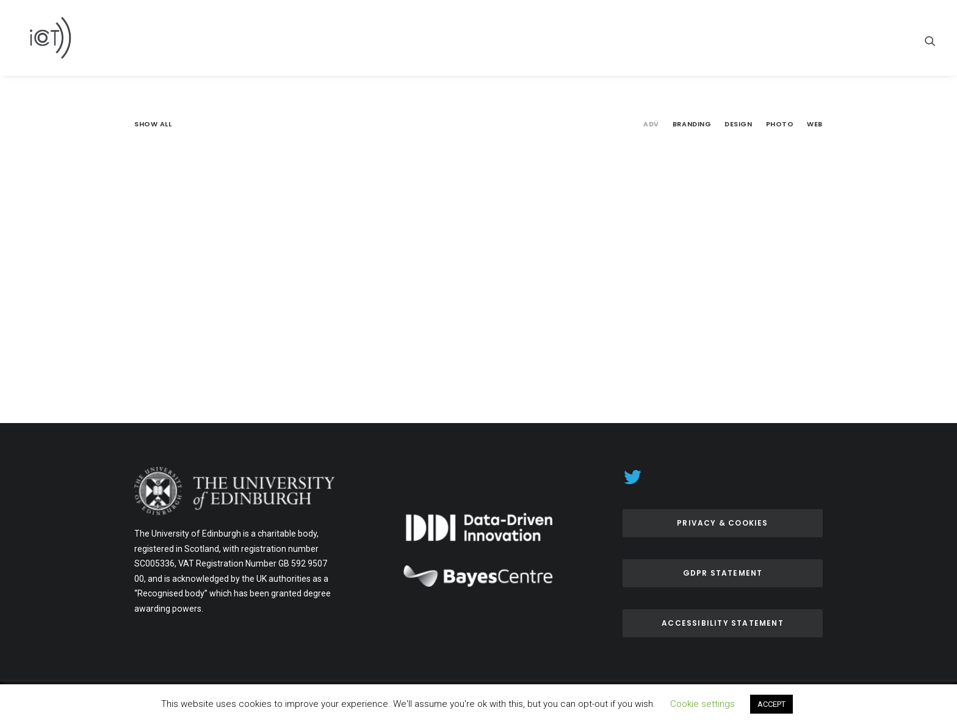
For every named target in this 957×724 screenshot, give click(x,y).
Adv (651, 124)
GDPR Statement (723, 573)
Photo (780, 124)
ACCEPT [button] (771, 704)
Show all (153, 124)
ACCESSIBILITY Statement (723, 623)
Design (738, 124)
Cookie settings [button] (702, 703)
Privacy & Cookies (722, 523)
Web (815, 124)
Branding (692, 124)
